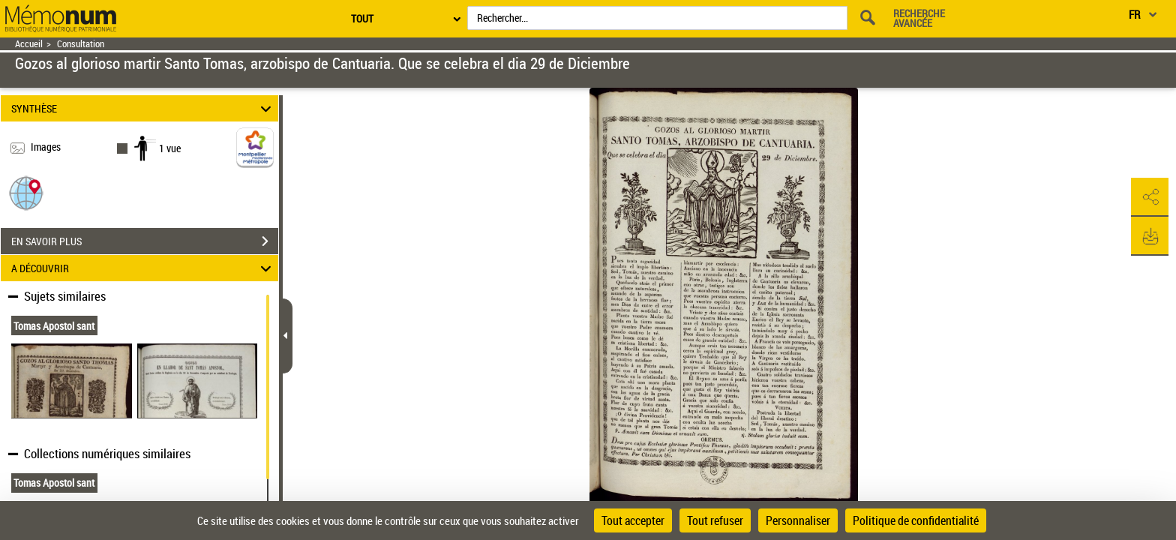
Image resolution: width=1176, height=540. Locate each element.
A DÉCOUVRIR (143, 268)
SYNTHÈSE (143, 108)
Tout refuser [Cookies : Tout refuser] (715, 520)
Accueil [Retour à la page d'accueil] (29, 44)
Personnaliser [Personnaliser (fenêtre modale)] (798, 520)
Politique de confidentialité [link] (916, 520)
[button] (26, 192)
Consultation (80, 44)
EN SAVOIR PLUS (144, 241)
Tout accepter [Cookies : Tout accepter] (633, 520)
